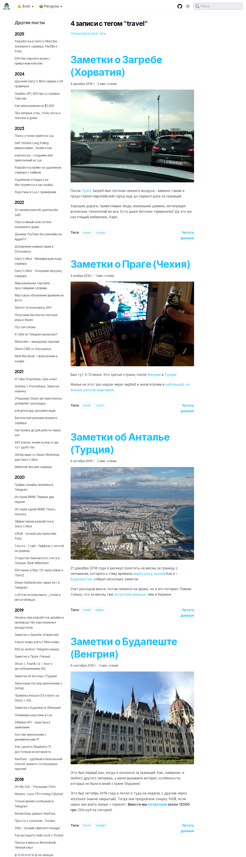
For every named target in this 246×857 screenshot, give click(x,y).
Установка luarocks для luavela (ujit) (36, 212)
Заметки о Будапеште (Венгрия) (38, 708)
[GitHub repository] (180, 6)
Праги (86, 191)
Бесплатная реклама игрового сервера (36, 420)
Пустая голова (25, 327)
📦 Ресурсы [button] (49, 6)
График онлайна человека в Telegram (34, 487)
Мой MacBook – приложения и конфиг (36, 358)
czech (100, 405)
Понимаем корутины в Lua (33, 715)
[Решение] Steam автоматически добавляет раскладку (38, 401)
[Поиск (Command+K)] (218, 6)
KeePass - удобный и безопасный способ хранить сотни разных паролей (38, 764)
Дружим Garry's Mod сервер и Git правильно (39, 83)
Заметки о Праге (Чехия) (32, 656)
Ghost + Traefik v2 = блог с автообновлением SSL (34, 666)
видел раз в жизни (148, 574)
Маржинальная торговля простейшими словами (32, 285)
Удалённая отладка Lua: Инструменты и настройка (34, 182)
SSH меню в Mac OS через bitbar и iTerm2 (39, 572)
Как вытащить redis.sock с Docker (39, 835)
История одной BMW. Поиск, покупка (35, 511)
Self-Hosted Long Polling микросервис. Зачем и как (33, 145)
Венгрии (154, 375)
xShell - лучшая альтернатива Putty (35, 536)
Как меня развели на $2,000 (34, 106)
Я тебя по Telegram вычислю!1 (36, 334)
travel (87, 232)
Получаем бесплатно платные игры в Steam (36, 317)
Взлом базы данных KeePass (35, 813)
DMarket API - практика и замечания (32, 725)
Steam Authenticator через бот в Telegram (37, 585)
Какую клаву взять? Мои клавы (37, 642)
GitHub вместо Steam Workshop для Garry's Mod (37, 457)
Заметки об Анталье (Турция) (36, 676)
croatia (100, 232)
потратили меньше (130, 594)
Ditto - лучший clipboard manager (37, 828)
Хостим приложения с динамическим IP (30, 737)
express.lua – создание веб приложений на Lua (34, 158)
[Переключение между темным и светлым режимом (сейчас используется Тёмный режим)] (187, 6)
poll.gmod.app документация (35, 411)
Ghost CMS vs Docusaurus (33, 349)
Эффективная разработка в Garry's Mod (34, 524)
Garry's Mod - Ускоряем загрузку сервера (38, 273)
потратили (157, 804)
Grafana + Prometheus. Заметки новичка (37, 388)
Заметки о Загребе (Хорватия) (37, 635)
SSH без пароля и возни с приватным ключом (32, 61)
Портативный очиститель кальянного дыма (33, 224)
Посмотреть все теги (88, 33)
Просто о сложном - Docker (35, 821)
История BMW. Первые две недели (34, 499)
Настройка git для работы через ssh (38, 432)
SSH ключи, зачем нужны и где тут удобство (36, 445)
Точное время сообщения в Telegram (34, 803)
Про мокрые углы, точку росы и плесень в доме (37, 115)
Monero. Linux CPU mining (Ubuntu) (39, 794)
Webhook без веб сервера (33, 467)
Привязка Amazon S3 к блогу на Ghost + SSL (37, 698)
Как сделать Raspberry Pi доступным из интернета (33, 749)
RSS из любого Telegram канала (37, 649)
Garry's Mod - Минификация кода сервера (38, 261)
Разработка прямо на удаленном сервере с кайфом (38, 170)
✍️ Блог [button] (24, 6)
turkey (100, 610)
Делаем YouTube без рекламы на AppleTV (38, 236)
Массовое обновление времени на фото (39, 298)
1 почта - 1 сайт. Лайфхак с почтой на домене (39, 548)
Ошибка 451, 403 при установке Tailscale (37, 96)
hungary (101, 825)
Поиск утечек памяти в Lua (34, 136)
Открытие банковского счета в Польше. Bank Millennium (37, 560)
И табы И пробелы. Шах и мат (36, 379)
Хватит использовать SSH (33, 307)
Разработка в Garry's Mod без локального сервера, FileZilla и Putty (36, 46)
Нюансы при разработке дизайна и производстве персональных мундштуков (39, 622)
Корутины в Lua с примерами (35, 192)
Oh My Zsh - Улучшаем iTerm (35, 787)
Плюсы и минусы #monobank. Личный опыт (36, 845)
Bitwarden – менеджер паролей (37, 342)
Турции (170, 375)
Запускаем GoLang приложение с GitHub (38, 686)
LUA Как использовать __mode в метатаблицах (38, 597)
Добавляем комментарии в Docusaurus (34, 249)
